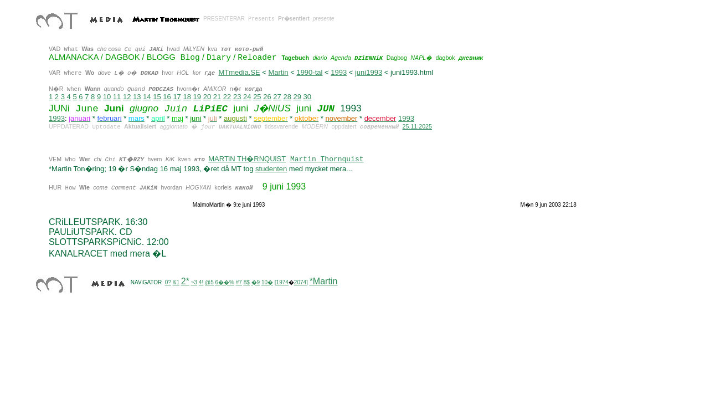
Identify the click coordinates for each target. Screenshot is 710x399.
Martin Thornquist (327, 159)
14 (147, 97)
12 (127, 97)
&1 (176, 282)
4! (201, 282)
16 (167, 97)
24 (247, 97)
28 (287, 97)
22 (227, 97)
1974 (282, 282)
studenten (271, 169)
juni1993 (368, 72)
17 (177, 97)
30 (307, 97)
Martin (278, 72)
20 (207, 97)
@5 (209, 282)
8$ (247, 282)
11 (117, 97)
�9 (255, 282)
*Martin (324, 281)
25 (257, 97)
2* (185, 281)
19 (197, 97)
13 (137, 97)
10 (107, 97)
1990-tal (309, 72)
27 (277, 97)
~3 (194, 282)
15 (157, 97)
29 (297, 97)
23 (237, 97)
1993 (339, 72)
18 (187, 97)
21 (217, 97)
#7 (239, 282)
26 (267, 97)
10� (267, 282)
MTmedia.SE (239, 72)
